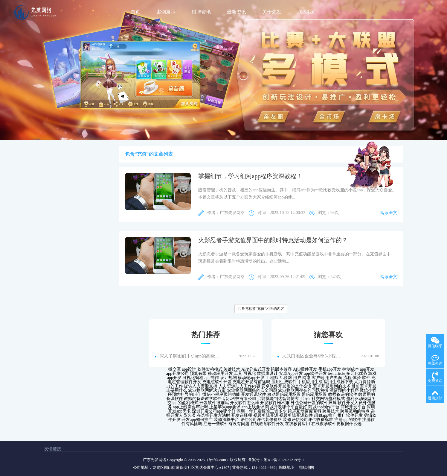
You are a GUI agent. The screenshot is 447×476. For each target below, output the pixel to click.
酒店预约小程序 (344, 390)
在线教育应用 (297, 424)
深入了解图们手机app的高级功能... (189, 356)
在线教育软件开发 (267, 424)
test (330, 373)
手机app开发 (329, 369)
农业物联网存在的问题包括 (303, 390)
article (340, 373)
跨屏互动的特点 (355, 411)
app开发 (367, 369)
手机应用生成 (310, 382)
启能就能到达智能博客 (278, 398)
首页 (135, 11)
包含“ (131, 154)
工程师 (272, 377)
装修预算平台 (226, 419)
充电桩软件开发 (217, 382)
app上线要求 (253, 407)
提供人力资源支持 (200, 386)
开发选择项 (241, 415)
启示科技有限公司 (239, 398)
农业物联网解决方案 (207, 390)
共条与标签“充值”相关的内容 (261, 309)
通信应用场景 (314, 394)
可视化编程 (192, 377)
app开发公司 (177, 373)
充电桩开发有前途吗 (251, 382)
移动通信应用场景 (284, 394)
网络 (306, 377)
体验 (357, 377)
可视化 (249, 373)
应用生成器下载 (338, 382)
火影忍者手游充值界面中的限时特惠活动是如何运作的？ (273, 240)
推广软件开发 (350, 415)
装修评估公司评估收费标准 (308, 419)
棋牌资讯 (201, 11)
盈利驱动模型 (358, 398)
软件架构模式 (209, 369)
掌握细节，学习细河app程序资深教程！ (250, 176)
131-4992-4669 (263, 467)
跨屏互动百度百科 (304, 411)
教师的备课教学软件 (203, 398)
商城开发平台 (353, 407)
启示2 (305, 398)
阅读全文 (388, 212)
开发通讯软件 (253, 394)
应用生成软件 (284, 382)
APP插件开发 (305, 369)
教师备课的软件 (342, 394)
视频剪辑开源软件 (296, 415)
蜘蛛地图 (287, 467)
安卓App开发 (291, 373)
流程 (347, 377)
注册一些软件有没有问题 (226, 424)
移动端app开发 (251, 377)
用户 (297, 377)
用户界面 (333, 377)
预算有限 (198, 373)
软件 (366, 377)
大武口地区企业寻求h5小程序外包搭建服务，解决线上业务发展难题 (312, 356)
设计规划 (228, 377)
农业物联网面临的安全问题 (252, 390)
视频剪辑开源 (265, 415)
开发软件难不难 (274, 403)
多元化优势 (356, 373)
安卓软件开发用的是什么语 (286, 386)
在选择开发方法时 (213, 415)
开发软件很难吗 (214, 403)
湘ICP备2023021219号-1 (284, 459)
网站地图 (306, 467)
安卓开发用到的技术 (331, 386)
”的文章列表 (160, 154)
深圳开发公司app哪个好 (214, 411)
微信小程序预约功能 (221, 394)
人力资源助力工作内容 (239, 386)
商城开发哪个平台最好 (286, 407)
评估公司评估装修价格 (261, 419)
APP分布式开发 (255, 369)
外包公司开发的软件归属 (314, 403)
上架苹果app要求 (224, 407)
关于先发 (271, 11)
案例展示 (166, 11)
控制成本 (350, 369)
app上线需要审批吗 (190, 407)
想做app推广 (325, 415)
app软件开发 (315, 373)
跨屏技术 (330, 411)
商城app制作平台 (323, 407)
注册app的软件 (347, 419)
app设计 (189, 369)
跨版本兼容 (281, 369)
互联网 (285, 377)
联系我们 (307, 11)
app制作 (212, 377)
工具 (238, 373)
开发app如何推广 (197, 419)
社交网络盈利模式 (328, 398)
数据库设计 (267, 373)
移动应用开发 (220, 373)
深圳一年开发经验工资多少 (262, 411)
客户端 (318, 377)
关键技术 (231, 369)
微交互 (174, 369)
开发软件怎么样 (244, 403)
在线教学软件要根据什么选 (336, 424)
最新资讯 (236, 11)
